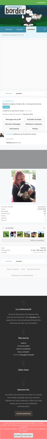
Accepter (17, 435)
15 (44, 228)
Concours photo (23, 346)
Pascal (8, 142)
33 (45, 216)
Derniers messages (12, 124)
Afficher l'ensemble (37, 240)
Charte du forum (33, 269)
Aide (23, 269)
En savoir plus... (27, 435)
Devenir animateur (23, 349)
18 (45, 220)
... (26, 35)
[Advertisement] (23, 64)
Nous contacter (13, 269)
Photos (35, 129)
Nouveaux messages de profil (13, 35)
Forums (8, 29)
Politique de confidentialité (22, 275)
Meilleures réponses (34, 124)
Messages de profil (13, 119)
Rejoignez (33, 317)
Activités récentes (34, 119)
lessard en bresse (39, 252)
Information (14, 129)
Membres (31, 29)
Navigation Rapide (27, 355)
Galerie (19, 29)
